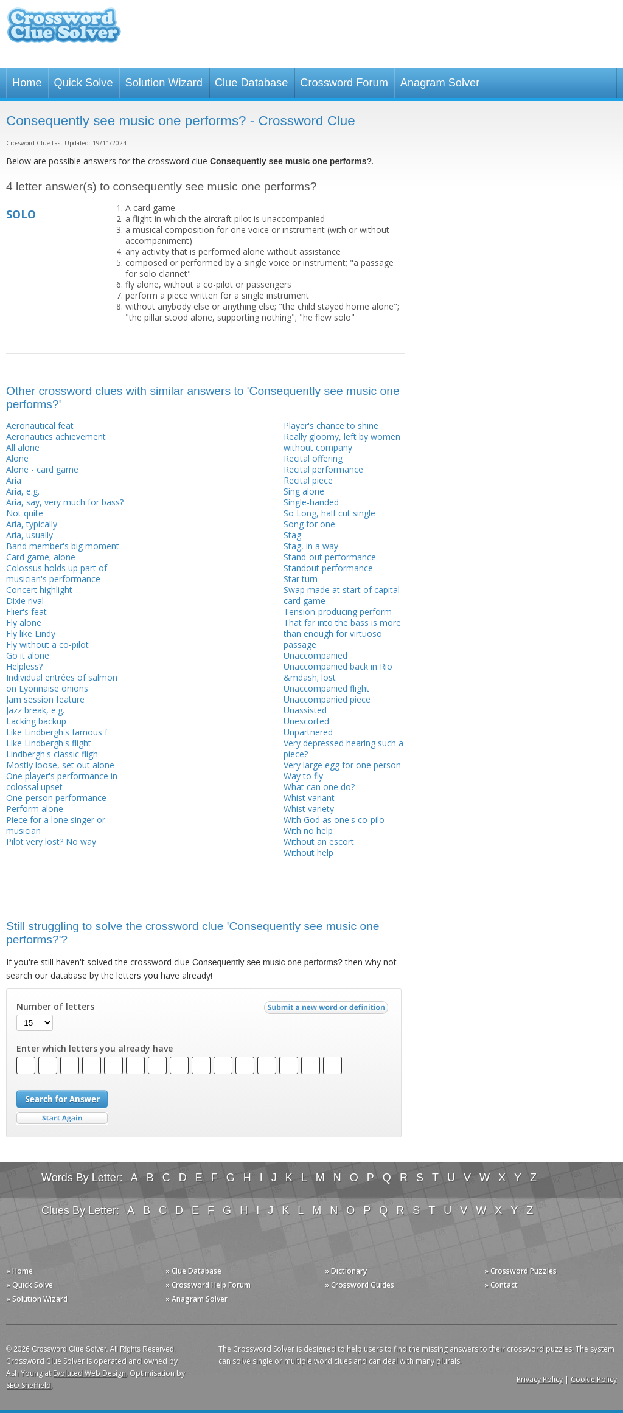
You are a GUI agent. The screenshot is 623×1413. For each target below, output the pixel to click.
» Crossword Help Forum (208, 1285)
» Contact (501, 1285)
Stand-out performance (330, 557)
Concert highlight (39, 589)
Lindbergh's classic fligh (52, 754)
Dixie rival (25, 600)
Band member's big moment (62, 546)
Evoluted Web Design (89, 1373)
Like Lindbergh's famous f (57, 732)
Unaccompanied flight (326, 688)
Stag (292, 535)
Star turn (301, 579)
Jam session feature (45, 699)
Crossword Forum (344, 83)
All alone (23, 447)
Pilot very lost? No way (51, 841)
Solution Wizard (164, 83)
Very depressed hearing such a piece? (343, 748)
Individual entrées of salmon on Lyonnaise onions (61, 683)
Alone (17, 458)
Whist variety (309, 808)
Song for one (309, 524)
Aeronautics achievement (56, 436)
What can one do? (319, 787)
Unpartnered (308, 732)
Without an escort (319, 841)
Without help (308, 852)
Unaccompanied (315, 655)
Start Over (62, 1118)
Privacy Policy (540, 1379)
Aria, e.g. (23, 491)
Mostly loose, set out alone (60, 765)
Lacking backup (36, 721)
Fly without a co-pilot (47, 644)
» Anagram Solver (196, 1299)
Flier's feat (26, 611)
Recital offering (313, 458)
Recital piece (308, 480)
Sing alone (304, 491)
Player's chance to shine (331, 425)
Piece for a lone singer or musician (55, 825)
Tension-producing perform (338, 611)
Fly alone (23, 622)
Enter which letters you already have (94, 1048)
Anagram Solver (439, 83)
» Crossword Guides (359, 1285)
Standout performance (328, 568)
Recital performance (323, 469)
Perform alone (34, 808)
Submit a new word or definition (327, 1010)
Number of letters (55, 1006)
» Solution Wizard (37, 1299)
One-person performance (56, 798)
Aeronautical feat (40, 425)
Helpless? (24, 666)
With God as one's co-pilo (334, 819)
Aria (13, 480)
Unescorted (306, 721)
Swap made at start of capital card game (342, 595)
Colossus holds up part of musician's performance (56, 573)
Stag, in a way (311, 546)
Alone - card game (42, 469)
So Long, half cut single (329, 513)
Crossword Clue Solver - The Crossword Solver (64, 30)
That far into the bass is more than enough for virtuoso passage (342, 633)
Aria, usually (29, 535)
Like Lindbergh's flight (48, 743)
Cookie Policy (594, 1379)
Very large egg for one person (342, 765)
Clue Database (251, 83)
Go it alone (27, 655)
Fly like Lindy (30, 633)
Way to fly (303, 776)
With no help (308, 830)
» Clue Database (193, 1271)
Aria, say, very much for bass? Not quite (65, 507)
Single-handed (311, 502)
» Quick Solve (29, 1285)
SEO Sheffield (28, 1385)
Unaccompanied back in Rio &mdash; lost (338, 672)
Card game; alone (40, 557)
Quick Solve (83, 83)
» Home (19, 1271)
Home (27, 83)
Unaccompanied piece (327, 699)
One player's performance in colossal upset (61, 781)
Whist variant (309, 798)
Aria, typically (31, 524)
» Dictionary (346, 1271)
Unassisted (305, 710)
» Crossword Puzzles (520, 1271)
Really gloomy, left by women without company (342, 442)
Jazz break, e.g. (35, 710)
